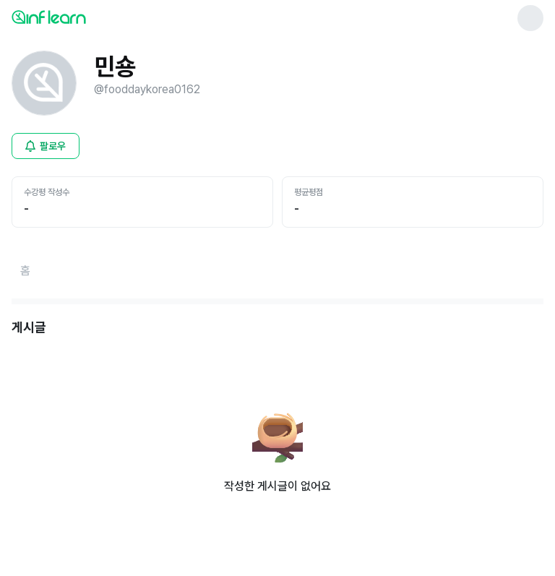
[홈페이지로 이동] (25, 271)
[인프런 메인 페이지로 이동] (84, 16)
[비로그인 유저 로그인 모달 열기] (45, 146)
